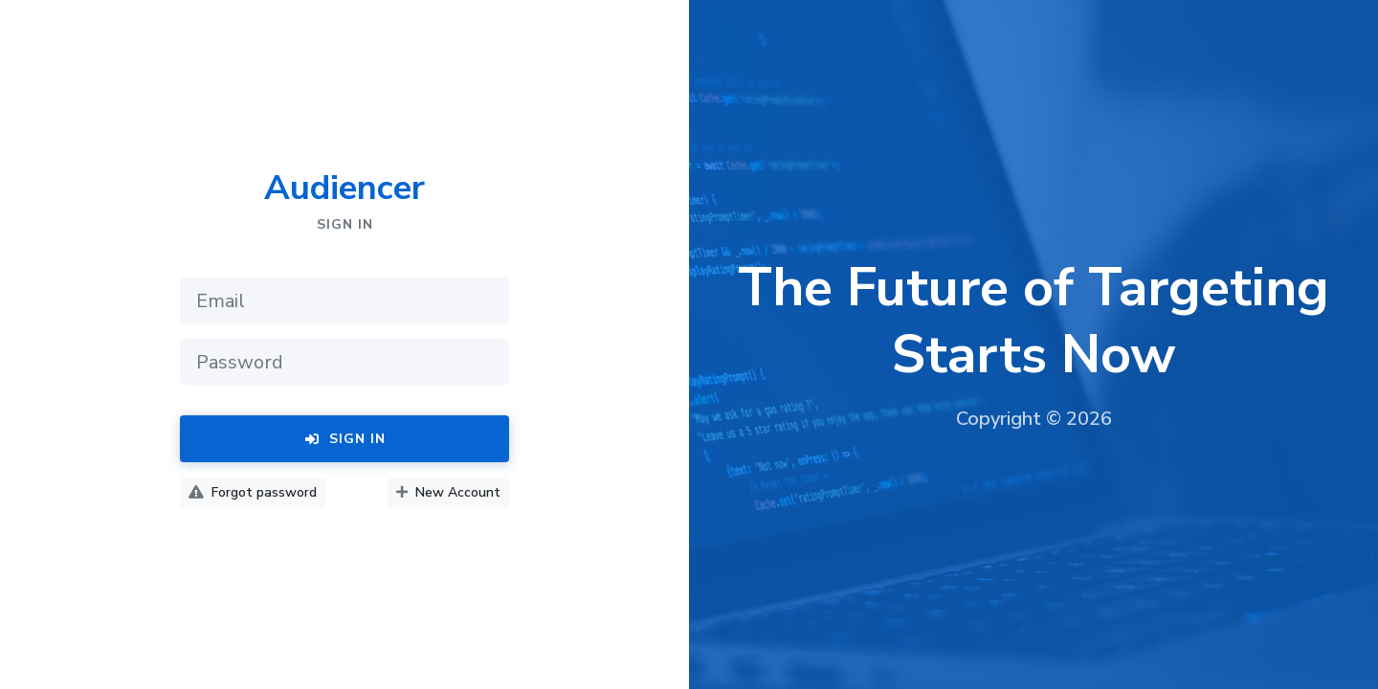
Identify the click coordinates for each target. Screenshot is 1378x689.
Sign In (344, 439)
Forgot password (253, 492)
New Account (448, 492)
